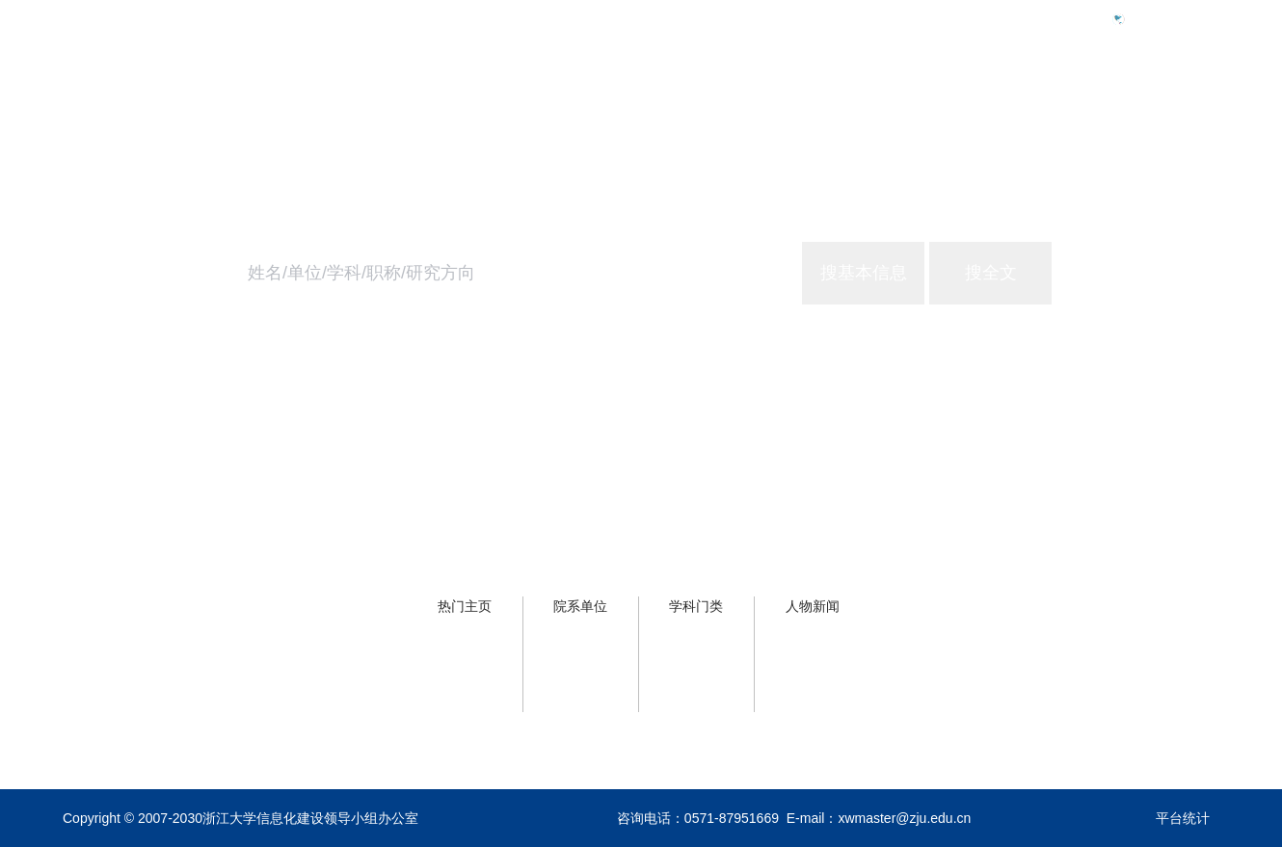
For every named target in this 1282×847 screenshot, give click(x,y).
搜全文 (991, 272)
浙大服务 (1088, 102)
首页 (899, 102)
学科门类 (696, 606)
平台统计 (1183, 818)
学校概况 (988, 102)
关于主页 (1188, 102)
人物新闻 (813, 606)
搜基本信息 (863, 272)
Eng (1146, 18)
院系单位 (580, 606)
